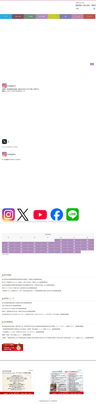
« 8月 (3, 254)
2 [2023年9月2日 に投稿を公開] (74, 240)
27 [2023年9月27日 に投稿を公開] (34, 252)
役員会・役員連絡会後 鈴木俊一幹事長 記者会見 (14, 311)
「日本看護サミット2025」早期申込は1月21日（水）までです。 (19, 332)
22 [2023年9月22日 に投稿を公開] (61, 249)
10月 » (7, 254)
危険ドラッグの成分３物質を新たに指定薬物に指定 (15, 288)
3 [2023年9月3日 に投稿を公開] (87, 240)
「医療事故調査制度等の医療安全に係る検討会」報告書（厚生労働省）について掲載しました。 (27, 329)
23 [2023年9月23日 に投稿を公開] (74, 249)
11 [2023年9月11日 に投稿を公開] (8, 246)
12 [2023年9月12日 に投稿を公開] (21, 246)
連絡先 (93, 5)
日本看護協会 (8, 322)
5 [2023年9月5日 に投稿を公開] (21, 243)
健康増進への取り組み (83, 5)
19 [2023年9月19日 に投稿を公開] (21, 249)
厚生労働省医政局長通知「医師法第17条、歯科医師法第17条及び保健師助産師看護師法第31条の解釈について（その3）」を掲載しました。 (38, 326)
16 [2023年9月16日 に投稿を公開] (74, 246)
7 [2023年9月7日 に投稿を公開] (47, 243)
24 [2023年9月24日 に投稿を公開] (87, 249)
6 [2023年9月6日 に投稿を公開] (34, 243)
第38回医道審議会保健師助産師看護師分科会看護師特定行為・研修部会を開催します (24, 285)
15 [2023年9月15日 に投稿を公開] (61, 246)
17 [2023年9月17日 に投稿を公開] (87, 246)
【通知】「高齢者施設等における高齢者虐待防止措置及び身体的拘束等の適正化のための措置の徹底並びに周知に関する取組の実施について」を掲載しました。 (43, 338)
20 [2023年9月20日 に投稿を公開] (34, 249)
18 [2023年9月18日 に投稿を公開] (8, 249)
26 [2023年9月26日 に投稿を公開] (21, 252)
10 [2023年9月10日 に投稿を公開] (87, 243)
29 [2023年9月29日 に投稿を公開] (61, 252)
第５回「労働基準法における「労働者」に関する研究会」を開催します (20, 282)
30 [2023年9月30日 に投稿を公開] (74, 252)
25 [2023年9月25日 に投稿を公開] (8, 252)
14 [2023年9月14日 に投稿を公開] (47, 246)
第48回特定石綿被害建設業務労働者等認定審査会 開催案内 (17, 279)
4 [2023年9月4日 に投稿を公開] (8, 243)
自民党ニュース (9, 298)
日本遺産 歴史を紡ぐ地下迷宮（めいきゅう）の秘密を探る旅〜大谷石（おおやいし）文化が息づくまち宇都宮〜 (31, 314)
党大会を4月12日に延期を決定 (10, 308)
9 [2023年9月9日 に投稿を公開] (74, 243)
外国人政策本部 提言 (7, 305)
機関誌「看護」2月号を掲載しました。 (12, 335)
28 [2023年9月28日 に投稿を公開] (47, 252)
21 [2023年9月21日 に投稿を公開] (47, 249)
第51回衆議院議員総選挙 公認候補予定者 (12, 303)
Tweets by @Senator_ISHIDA (10, 147)
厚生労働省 (7, 275)
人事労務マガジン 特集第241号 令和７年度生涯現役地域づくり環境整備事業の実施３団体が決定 (27, 291)
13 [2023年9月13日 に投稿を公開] (34, 246)
